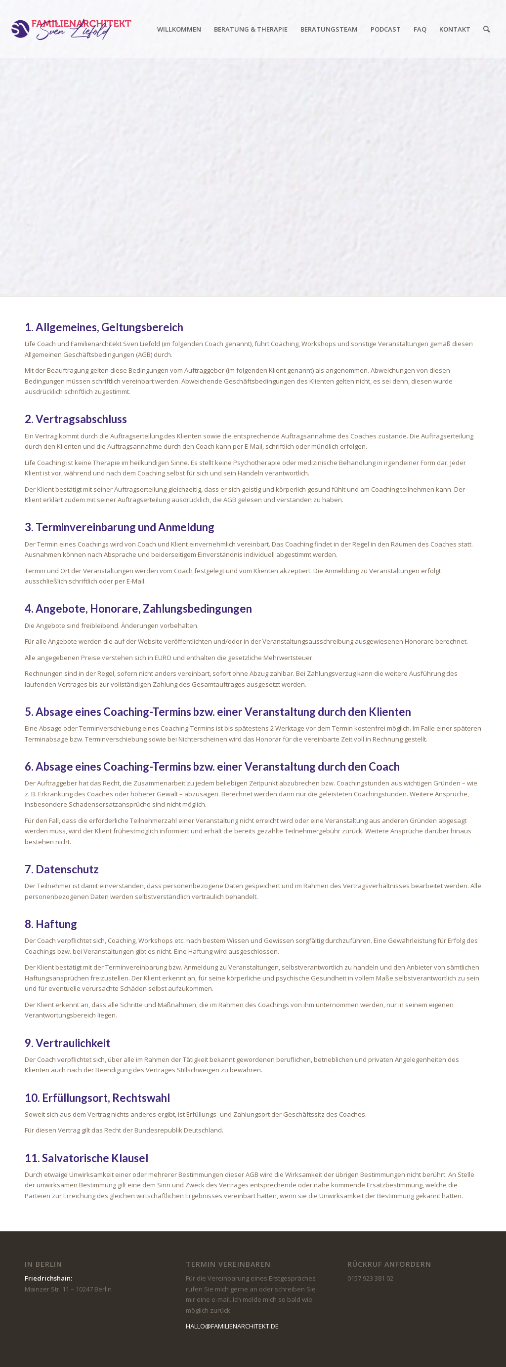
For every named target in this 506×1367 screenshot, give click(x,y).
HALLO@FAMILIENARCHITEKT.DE (232, 1326)
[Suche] (486, 29)
